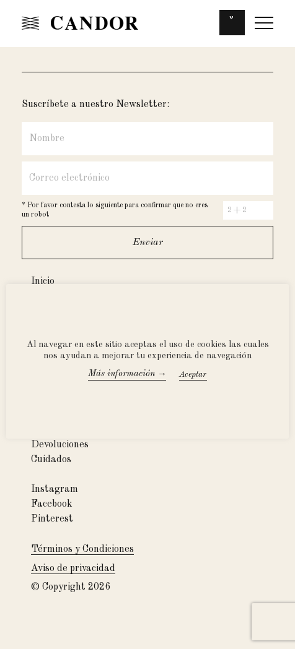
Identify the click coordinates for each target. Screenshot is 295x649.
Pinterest (52, 519)
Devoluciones (60, 445)
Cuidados (51, 460)
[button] (232, 25)
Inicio (43, 281)
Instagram (54, 489)
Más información (127, 374)
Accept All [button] (206, 375)
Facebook (52, 504)
